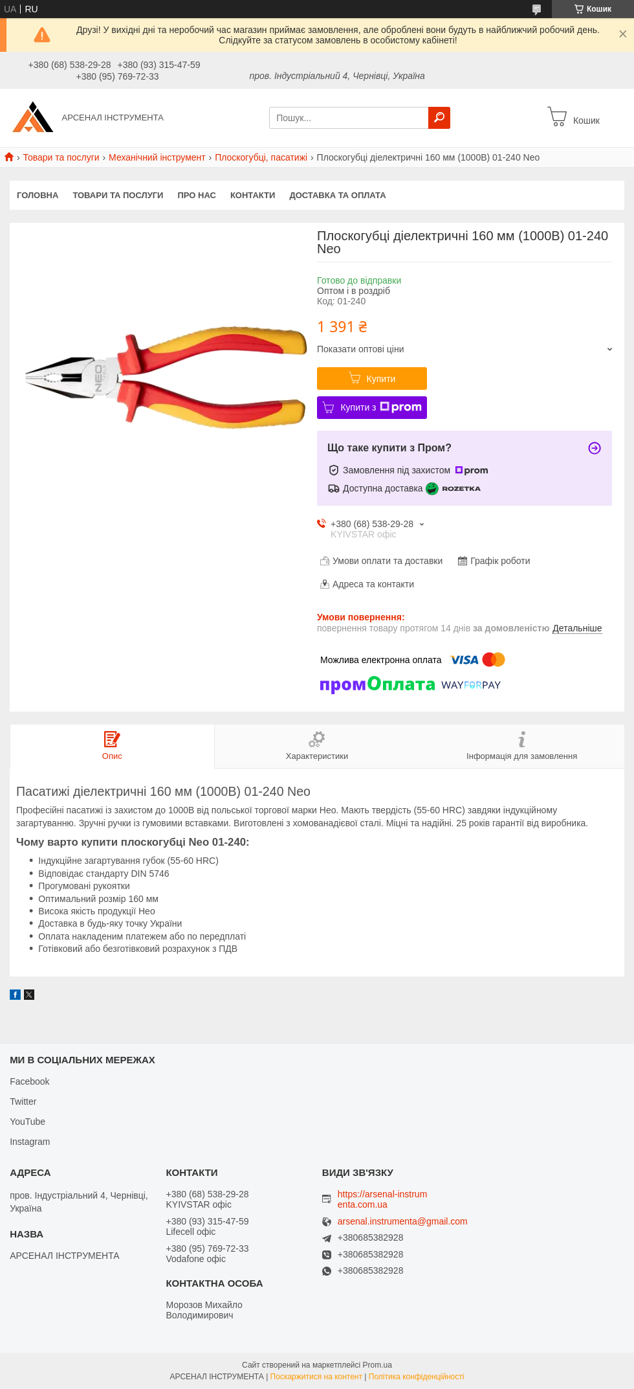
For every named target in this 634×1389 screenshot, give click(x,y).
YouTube (27, 1121)
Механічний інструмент (157, 157)
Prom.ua (377, 1365)
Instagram (30, 1141)
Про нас (196, 195)
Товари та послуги (61, 157)
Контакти (253, 195)
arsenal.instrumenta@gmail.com (403, 1221)
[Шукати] (439, 118)
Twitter (23, 1101)
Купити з (380, 407)
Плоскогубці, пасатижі (261, 157)
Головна (37, 195)
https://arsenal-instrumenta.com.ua (383, 1199)
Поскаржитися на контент (316, 1376)
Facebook (29, 1081)
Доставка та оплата (337, 195)
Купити (381, 379)
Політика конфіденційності (417, 1376)
